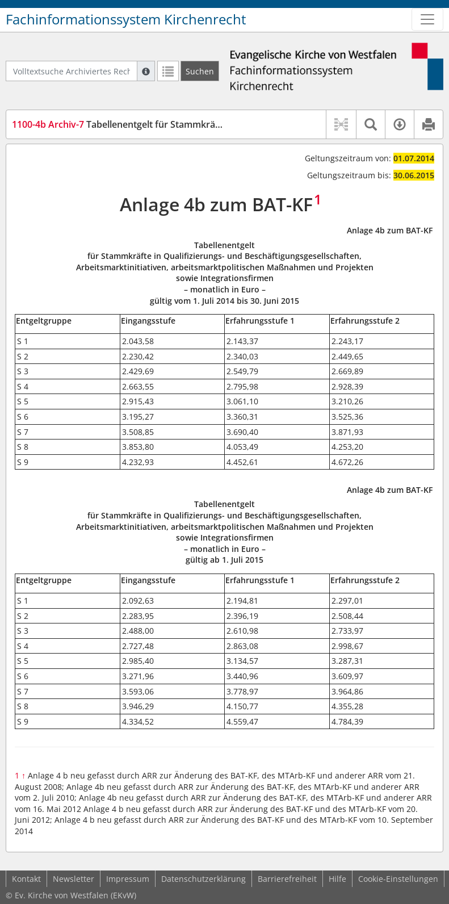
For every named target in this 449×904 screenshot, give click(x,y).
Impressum (127, 878)
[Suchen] (200, 71)
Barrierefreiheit (287, 878)
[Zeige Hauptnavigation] (427, 19)
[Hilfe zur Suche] (146, 71)
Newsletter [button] (73, 878)
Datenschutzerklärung (203, 878)
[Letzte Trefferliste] (168, 71)
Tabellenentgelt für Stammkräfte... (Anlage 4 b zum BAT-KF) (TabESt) (195, 124)
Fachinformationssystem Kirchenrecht (126, 19)
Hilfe (337, 878)
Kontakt (26, 878)
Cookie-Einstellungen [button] (398, 878)
